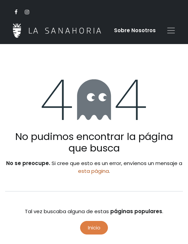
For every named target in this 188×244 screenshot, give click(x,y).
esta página (93, 171)
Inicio (94, 227)
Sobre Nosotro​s (135, 30)
